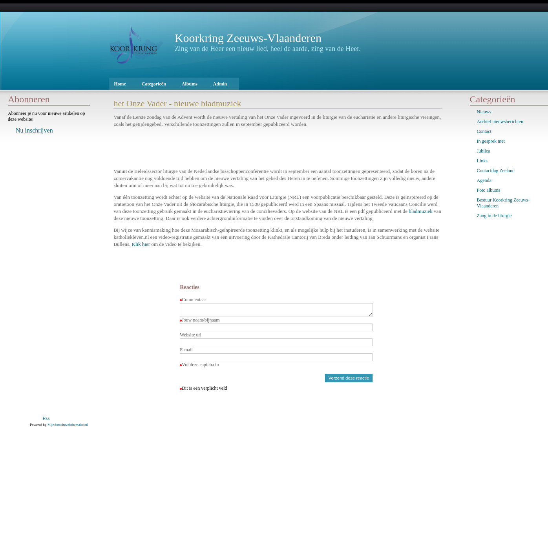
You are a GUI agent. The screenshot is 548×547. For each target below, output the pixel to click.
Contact (484, 131)
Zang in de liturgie (494, 215)
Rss (46, 421)
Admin (220, 84)
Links (482, 161)
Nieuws (484, 111)
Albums (189, 84)
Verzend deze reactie (349, 380)
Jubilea (483, 151)
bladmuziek (421, 211)
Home (120, 84)
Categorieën (154, 84)
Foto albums (489, 190)
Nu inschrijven (34, 130)
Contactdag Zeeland (496, 170)
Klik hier (141, 244)
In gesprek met (491, 141)
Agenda (484, 180)
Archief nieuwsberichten (500, 121)
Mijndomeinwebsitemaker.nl (67, 427)
